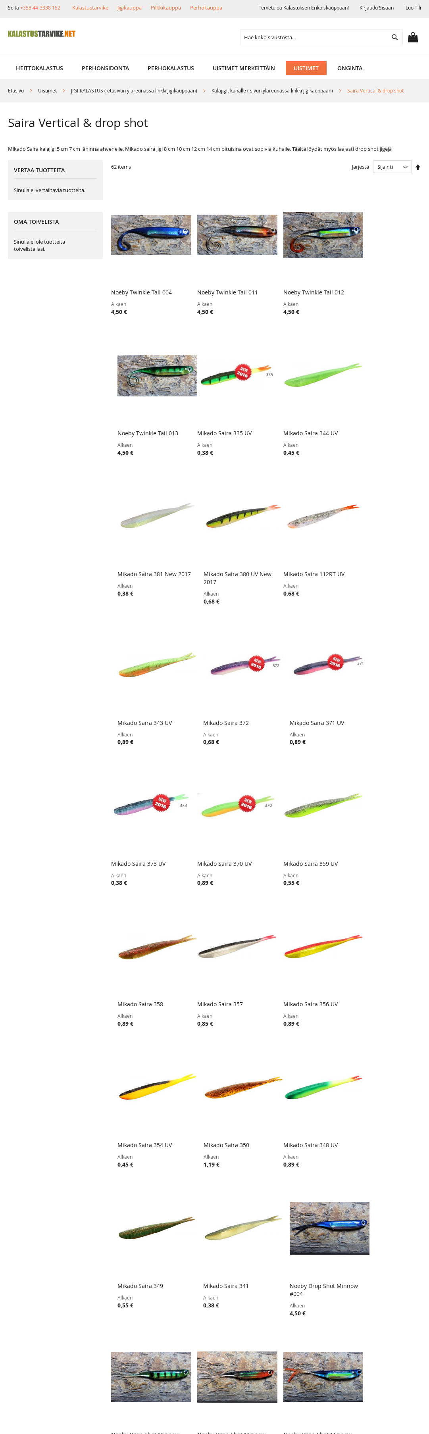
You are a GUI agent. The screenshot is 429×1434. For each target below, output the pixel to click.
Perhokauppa (206, 7)
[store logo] (41, 34)
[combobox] (321, 37)
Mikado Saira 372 (292, 554)
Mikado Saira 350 (371, 818)
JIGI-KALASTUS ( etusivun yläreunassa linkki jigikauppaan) (134, 90)
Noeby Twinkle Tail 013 (378, 283)
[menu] (214, 68)
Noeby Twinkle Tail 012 (299, 283)
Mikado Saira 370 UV (217, 686)
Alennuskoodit (107, 1336)
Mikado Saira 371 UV (375, 554)
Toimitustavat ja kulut (116, 1282)
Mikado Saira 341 (292, 949)
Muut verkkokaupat (45, 1309)
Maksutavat (103, 1309)
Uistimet (48, 90)
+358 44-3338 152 (40, 7)
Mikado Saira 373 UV (138, 686)
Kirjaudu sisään (377, 7)
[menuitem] (39, 68)
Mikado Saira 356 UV (217, 818)
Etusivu (16, 90)
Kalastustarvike (90, 7)
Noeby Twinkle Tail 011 (220, 283)
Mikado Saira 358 (371, 686)
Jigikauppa (129, 7)
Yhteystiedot (36, 1336)
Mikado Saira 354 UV (296, 818)
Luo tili (413, 7)
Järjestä (360, 166)
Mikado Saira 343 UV (217, 554)
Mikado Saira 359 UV (296, 686)
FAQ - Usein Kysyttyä (115, 1349)
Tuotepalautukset (111, 1295)
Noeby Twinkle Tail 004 (141, 283)
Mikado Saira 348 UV (138, 949)
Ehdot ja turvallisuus (47, 1322)
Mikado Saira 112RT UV (141, 554)
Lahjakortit (102, 1322)
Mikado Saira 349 (213, 949)
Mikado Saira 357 (134, 818)
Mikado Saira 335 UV (138, 415)
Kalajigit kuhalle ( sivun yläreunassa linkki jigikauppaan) (273, 90)
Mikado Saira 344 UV (217, 415)
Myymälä (32, 1295)
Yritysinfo (32, 1282)
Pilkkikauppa (166, 7)
